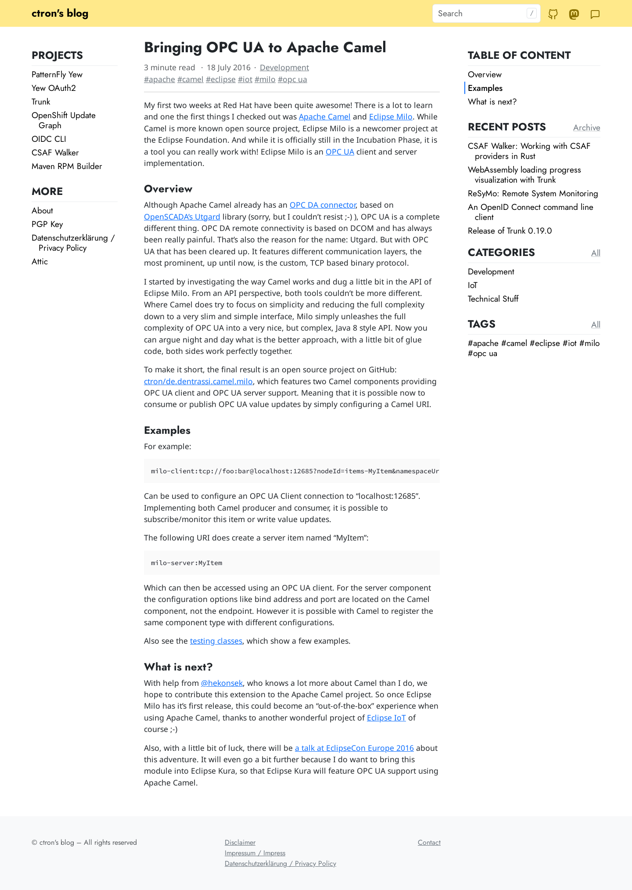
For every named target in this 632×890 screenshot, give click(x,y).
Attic (40, 261)
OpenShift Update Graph (64, 120)
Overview (485, 74)
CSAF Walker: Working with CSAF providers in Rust (529, 151)
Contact (429, 842)
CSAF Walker (55, 152)
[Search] (486, 13)
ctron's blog (60, 13)
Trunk (41, 101)
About (42, 210)
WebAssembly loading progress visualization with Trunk (524, 174)
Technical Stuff (493, 298)
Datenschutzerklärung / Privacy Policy (73, 242)
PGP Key (47, 224)
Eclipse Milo (391, 116)
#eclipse (221, 79)
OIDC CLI (49, 139)
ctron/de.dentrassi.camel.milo (198, 381)
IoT (473, 285)
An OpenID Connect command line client (530, 212)
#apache (159, 79)
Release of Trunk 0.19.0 (510, 230)
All (595, 253)
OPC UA (340, 151)
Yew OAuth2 (54, 88)
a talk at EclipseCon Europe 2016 (354, 747)
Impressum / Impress (255, 853)
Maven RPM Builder (67, 166)
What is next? (492, 101)
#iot (245, 79)
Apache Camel (325, 116)
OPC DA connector (323, 204)
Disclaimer (240, 842)
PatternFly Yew (57, 74)
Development (284, 67)
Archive (586, 127)
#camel (190, 79)
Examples (485, 88)
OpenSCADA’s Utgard (182, 216)
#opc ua (292, 79)
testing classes (216, 640)
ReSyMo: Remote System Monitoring (533, 193)
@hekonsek (222, 682)
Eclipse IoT (386, 717)
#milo (265, 79)
